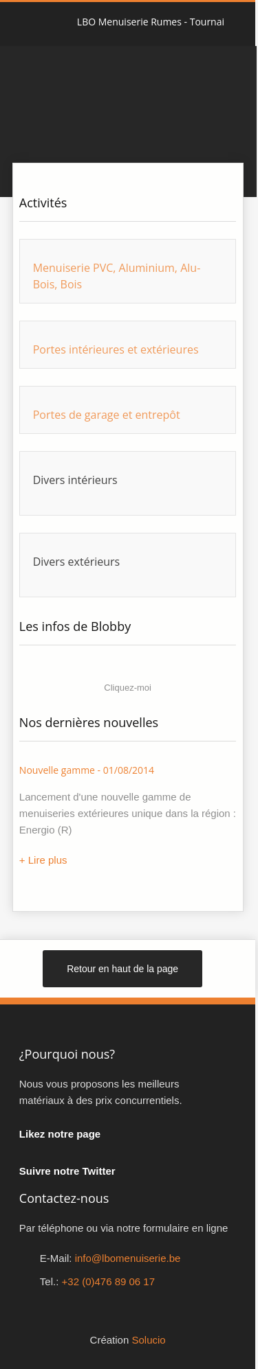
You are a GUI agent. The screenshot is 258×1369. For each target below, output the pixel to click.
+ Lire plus (43, 860)
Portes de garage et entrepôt (106, 414)
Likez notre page (59, 1134)
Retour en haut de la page (122, 968)
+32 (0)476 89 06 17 (108, 1281)
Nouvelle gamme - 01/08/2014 (86, 769)
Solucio (148, 1340)
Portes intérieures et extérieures (116, 349)
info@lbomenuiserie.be (128, 1258)
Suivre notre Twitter (67, 1171)
